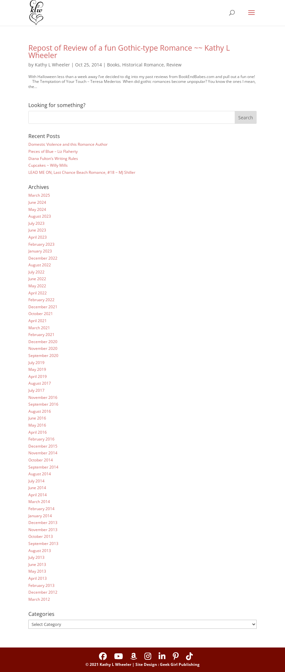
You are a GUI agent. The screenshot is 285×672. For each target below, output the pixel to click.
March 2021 (39, 328)
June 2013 (37, 564)
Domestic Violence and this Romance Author (68, 144)
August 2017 (39, 383)
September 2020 (43, 355)
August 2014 (39, 474)
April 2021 (37, 320)
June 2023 (37, 230)
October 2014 (40, 460)
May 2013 (37, 571)
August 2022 (39, 265)
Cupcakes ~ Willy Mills (48, 165)
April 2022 (37, 293)
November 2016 (42, 397)
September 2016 (43, 404)
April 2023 (37, 237)
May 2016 (37, 425)
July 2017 (36, 390)
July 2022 (36, 272)
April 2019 (37, 376)
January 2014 (40, 516)
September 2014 (43, 467)
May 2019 (37, 369)
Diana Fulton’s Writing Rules (53, 158)
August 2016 (39, 411)
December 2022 (42, 258)
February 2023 (41, 244)
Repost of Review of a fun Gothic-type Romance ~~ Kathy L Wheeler (129, 51)
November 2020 (42, 348)
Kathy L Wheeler (52, 65)
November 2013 (42, 529)
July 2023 (36, 223)
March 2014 (39, 501)
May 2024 (37, 209)
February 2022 (41, 299)
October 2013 (40, 536)
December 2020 (42, 341)
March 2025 (39, 195)
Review (174, 65)
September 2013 (43, 543)
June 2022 (37, 279)
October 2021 (40, 313)
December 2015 (42, 446)
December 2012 (42, 592)
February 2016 (41, 439)
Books (113, 65)
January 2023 (40, 251)
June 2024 (37, 202)
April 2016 (37, 432)
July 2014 (36, 481)
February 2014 (41, 508)
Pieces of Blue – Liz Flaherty (53, 151)
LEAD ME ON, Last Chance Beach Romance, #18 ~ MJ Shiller (81, 172)
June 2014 (37, 487)
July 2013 (36, 557)
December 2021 (42, 307)
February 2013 (41, 585)
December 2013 (42, 522)
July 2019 (36, 362)
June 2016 (37, 418)
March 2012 (39, 599)
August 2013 (39, 550)
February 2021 (41, 334)
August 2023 (39, 216)
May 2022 (37, 286)
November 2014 (42, 453)
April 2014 (37, 495)
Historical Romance (143, 65)
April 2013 (37, 578)
